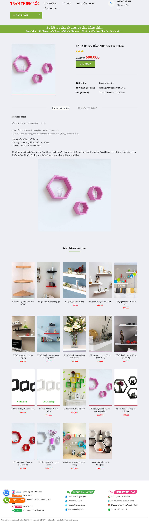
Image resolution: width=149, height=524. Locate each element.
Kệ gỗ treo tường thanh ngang (23, 356)
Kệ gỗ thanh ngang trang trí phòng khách (48, 356)
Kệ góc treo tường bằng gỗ (49, 301)
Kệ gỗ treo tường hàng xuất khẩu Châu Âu (58, 31)
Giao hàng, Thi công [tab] (87, 108)
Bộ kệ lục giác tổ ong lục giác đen (126, 410)
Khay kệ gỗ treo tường (74, 301)
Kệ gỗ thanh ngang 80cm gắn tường (100, 356)
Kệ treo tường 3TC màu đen (23, 409)
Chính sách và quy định (76, 496)
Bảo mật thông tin (74, 501)
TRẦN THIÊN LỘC (25, 3)
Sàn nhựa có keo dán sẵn (119, 496)
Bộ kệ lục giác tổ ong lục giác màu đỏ (23, 463)
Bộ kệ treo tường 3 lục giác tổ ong (74, 463)
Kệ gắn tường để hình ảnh (100, 301)
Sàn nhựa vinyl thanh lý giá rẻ (121, 501)
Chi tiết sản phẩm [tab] (60, 108)
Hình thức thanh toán (76, 505)
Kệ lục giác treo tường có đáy (126, 302)
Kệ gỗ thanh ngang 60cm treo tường (74, 356)
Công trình (50, 8)
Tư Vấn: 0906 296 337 (117, 509)
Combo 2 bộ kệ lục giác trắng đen (100, 463)
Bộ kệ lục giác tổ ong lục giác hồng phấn (101, 31)
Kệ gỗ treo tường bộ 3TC (74, 409)
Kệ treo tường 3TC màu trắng (48, 410)
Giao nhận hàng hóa (75, 509)
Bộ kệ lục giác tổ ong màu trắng (49, 463)
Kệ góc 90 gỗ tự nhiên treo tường (23, 302)
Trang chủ (31, 31)
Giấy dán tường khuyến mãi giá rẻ (122, 505)
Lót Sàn (67, 3)
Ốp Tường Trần (86, 3)
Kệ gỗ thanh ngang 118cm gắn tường (126, 356)
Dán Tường (50, 3)
